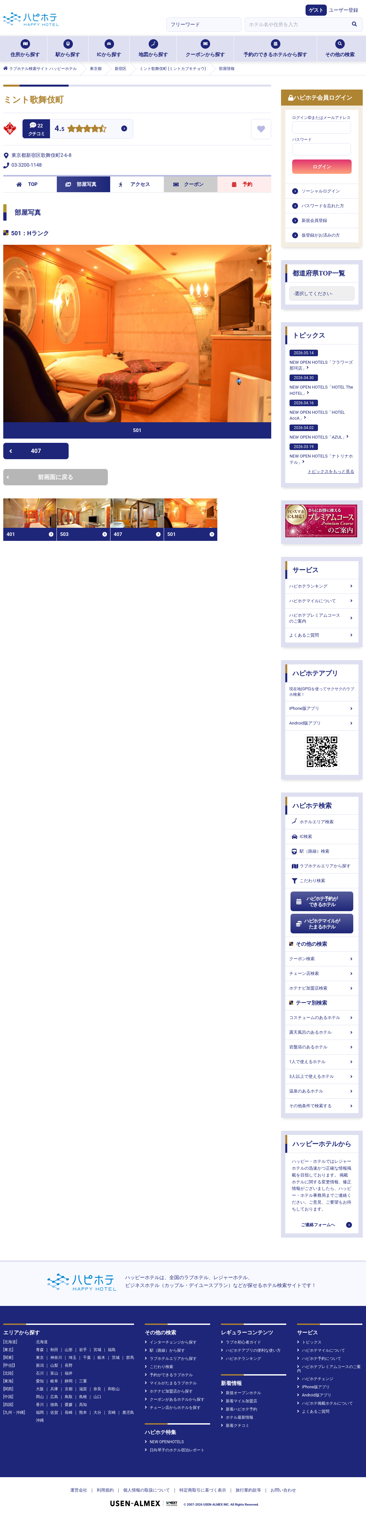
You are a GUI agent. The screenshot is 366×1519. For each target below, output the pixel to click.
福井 (69, 1373)
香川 (40, 1404)
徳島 (54, 1404)
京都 (69, 1389)
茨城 (116, 1357)
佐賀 (54, 1412)
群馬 (130, 1357)
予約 (242, 184)
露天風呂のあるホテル (322, 1032)
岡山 (40, 1396)
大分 (97, 1412)
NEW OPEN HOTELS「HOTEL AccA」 (317, 410)
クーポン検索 (322, 958)
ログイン (322, 166)
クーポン (188, 184)
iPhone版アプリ (322, 708)
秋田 (54, 1349)
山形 (69, 1349)
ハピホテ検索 (312, 805)
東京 (40, 1357)
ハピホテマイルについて (322, 600)
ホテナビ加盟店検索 (322, 988)
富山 (54, 1373)
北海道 (42, 1342)
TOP (27, 184)
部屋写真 (80, 184)
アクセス (134, 184)
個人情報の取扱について (146, 1490)
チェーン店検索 (322, 973)
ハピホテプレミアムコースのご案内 (322, 618)
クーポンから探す (205, 48)
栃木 (101, 1357)
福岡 (40, 1412)
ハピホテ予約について (319, 1358)
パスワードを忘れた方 (323, 205)
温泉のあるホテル (322, 1091)
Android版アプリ (322, 723)
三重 (83, 1381)
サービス (305, 570)
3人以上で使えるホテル (322, 1076)
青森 (40, 1349)
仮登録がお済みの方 (321, 235)
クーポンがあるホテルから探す (175, 1399)
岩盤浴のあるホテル (322, 1046)
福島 (112, 1349)
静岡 (69, 1381)
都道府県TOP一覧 (318, 273)
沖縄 (40, 1420)
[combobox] (295, 24)
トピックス (308, 335)
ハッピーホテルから (321, 1143)
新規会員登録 (314, 220)
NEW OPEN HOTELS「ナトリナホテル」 (321, 453)
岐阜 (54, 1381)
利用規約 (105, 1490)
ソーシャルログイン (321, 191)
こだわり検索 (308, 881)
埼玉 (72, 1357)
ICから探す (109, 48)
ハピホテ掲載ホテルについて (325, 1403)
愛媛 (69, 1404)
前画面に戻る (40, 477)
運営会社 (78, 1490)
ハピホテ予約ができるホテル (316, 902)
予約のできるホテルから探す (275, 48)
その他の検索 (340, 48)
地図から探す (153, 48)
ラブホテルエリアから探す (321, 866)
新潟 (40, 1365)
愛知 (40, 1381)
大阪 (40, 1389)
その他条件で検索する (322, 1105)
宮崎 (112, 1412)
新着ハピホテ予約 (239, 1409)
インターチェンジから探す (171, 1342)
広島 (54, 1396)
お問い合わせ (283, 1490)
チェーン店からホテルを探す (173, 1407)
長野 (69, 1365)
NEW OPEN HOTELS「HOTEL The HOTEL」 (321, 385)
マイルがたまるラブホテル (171, 1383)
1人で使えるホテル (322, 1061)
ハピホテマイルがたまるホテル (318, 924)
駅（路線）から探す (165, 1350)
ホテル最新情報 (237, 1417)
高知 (83, 1404)
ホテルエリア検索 (313, 822)
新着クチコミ (235, 1425)
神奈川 (56, 1357)
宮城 (97, 1349)
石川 (40, 1373)
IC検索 (302, 837)
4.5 (59, 129)
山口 (97, 1396)
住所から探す (25, 48)
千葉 (87, 1357)
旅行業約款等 (248, 1490)
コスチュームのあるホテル (322, 1017)
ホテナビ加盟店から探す (169, 1391)
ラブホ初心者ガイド (241, 1342)
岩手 (83, 1349)
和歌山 (114, 1389)
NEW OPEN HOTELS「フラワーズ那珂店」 (321, 360)
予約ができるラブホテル (169, 1375)
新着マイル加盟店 (239, 1401)
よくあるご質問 (322, 635)
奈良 (97, 1389)
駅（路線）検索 (310, 851)
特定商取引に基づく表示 (202, 1490)
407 (25, 450)
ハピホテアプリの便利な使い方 (251, 1350)
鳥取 (69, 1396)
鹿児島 (128, 1412)
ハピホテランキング (322, 586)
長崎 (69, 1412)
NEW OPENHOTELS (164, 1442)
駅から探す (68, 48)
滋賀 (83, 1389)
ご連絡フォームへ (318, 1224)
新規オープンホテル (241, 1393)
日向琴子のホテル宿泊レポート (175, 1450)
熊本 (83, 1412)
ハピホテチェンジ (315, 1379)
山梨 (54, 1365)
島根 (83, 1396)
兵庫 (54, 1389)
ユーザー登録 (343, 10)
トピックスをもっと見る (331, 471)
